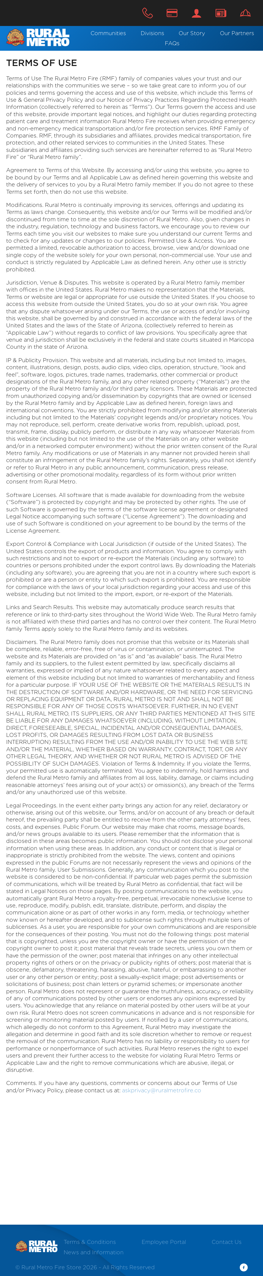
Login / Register (196, 13)
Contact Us (221, 13)
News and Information (94, 1252)
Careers (245, 13)
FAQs (172, 43)
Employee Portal (164, 1242)
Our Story (192, 33)
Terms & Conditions (90, 1242)
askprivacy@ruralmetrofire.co (161, 1090)
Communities (108, 33)
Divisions (152, 33)
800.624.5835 (147, 13)
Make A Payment (172, 13)
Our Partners (237, 33)
